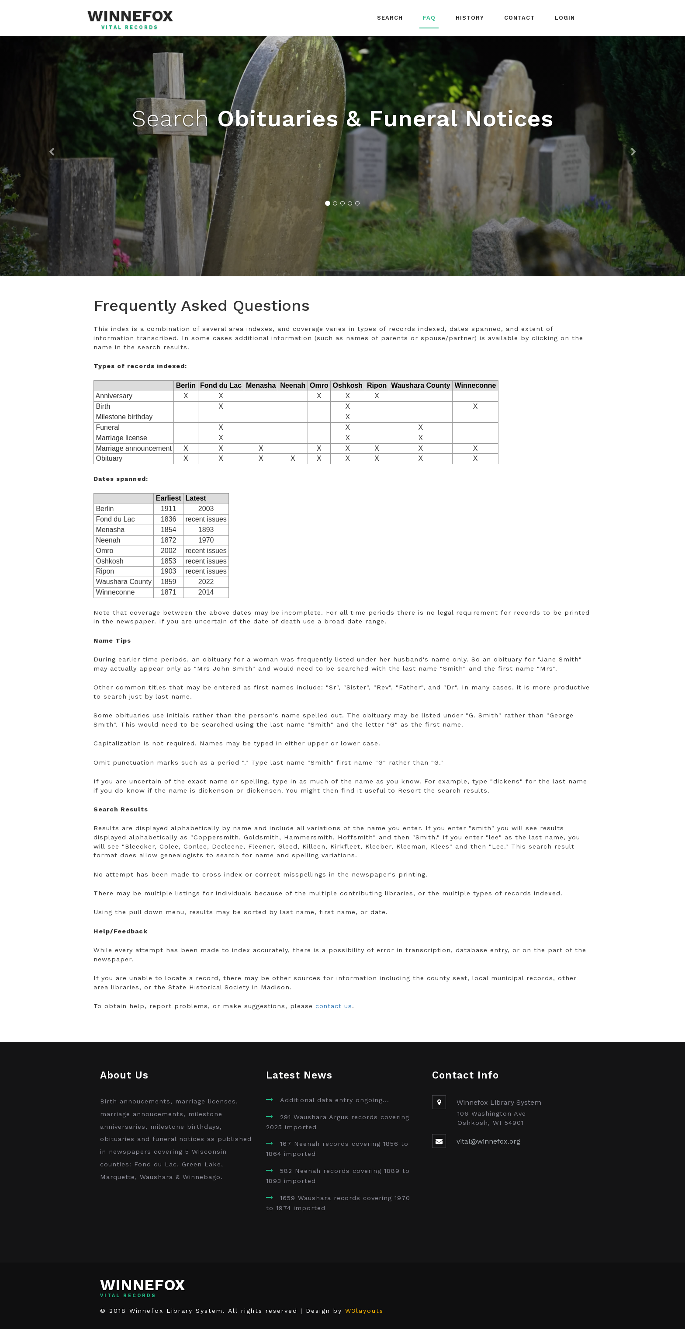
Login (565, 17)
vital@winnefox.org (488, 1141)
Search (390, 17)
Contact (519, 17)
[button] (51, 156)
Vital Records (130, 27)
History (470, 17)
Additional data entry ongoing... (334, 1099)
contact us (334, 1005)
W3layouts (364, 1310)
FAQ (429, 17)
